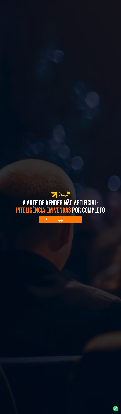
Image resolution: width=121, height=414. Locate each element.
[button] (115, 408)
